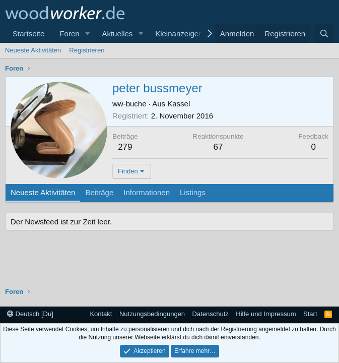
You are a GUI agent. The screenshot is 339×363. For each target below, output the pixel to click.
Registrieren (86, 50)
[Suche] (324, 33)
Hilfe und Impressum (266, 314)
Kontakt (101, 314)
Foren (69, 33)
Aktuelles (117, 33)
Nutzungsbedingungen (152, 314)
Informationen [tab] (146, 192)
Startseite (28, 33)
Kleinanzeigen (178, 33)
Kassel (178, 103)
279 (125, 147)
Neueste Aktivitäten (33, 50)
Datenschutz (210, 314)
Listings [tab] (193, 192)
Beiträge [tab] (99, 192)
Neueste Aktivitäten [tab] (43, 192)
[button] (87, 33)
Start (310, 314)
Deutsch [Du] (30, 314)
